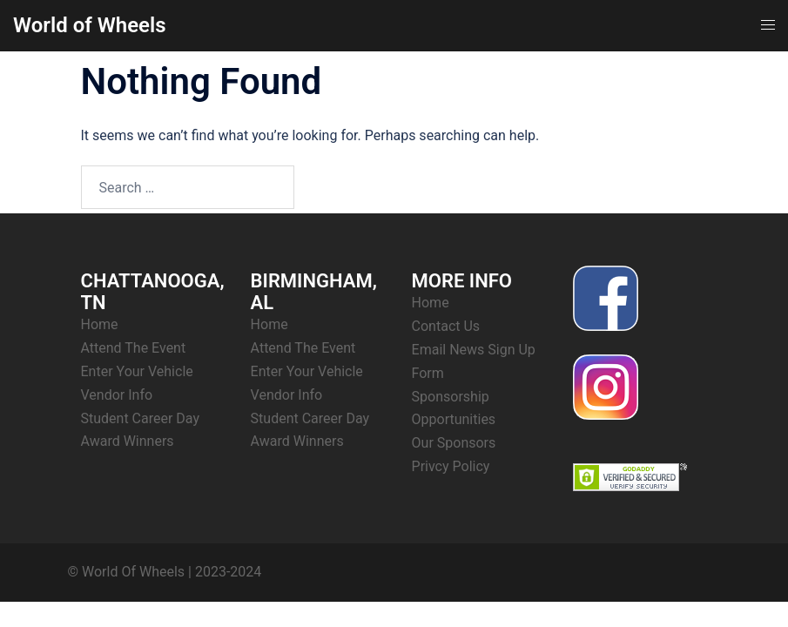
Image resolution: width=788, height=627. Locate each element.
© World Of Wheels (126, 571)
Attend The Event (133, 348)
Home (99, 324)
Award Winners (127, 441)
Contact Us (446, 326)
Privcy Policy (451, 466)
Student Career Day (140, 418)
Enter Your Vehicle (137, 371)
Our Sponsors (454, 443)
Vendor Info (117, 395)
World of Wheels (89, 25)
